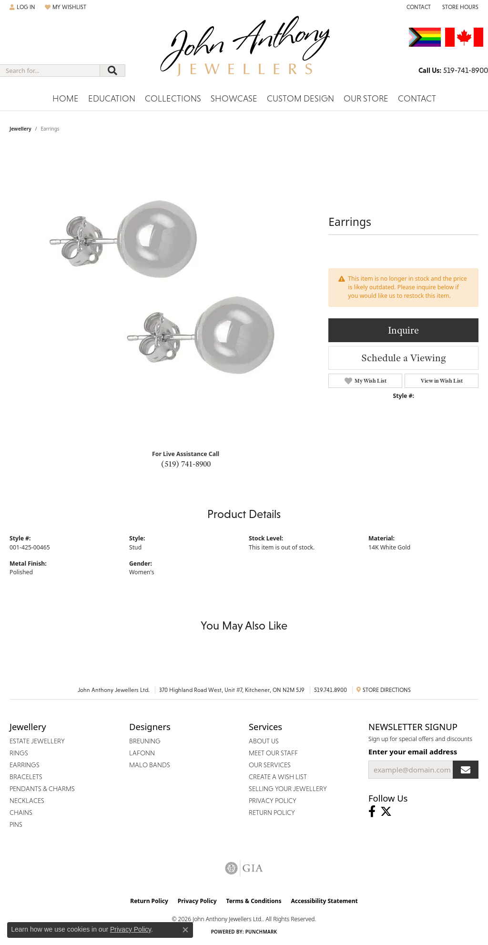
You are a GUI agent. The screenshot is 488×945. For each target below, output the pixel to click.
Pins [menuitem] (16, 824)
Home (65, 98)
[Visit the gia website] (244, 868)
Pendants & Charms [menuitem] (42, 789)
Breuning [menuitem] (145, 741)
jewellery (20, 128)
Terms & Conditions (254, 901)
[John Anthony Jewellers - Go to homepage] (244, 52)
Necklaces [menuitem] (27, 800)
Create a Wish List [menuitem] (278, 777)
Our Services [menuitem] (270, 765)
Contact (417, 98)
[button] (22, 7)
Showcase (234, 98)
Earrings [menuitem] (25, 765)
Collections (173, 98)
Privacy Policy (197, 901)
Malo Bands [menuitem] (149, 765)
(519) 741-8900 (186, 463)
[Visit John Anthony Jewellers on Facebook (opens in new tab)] (372, 811)
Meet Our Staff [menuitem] (273, 753)
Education (111, 98)
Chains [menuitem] (21, 812)
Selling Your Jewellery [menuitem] (288, 789)
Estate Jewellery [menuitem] (37, 741)
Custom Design (300, 98)
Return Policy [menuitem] (272, 812)
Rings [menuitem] (19, 753)
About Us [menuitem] (264, 741)
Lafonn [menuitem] (142, 753)
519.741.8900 (330, 690)
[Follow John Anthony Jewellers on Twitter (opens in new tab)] (386, 811)
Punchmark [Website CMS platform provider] (261, 931)
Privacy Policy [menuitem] (272, 800)
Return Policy (149, 901)
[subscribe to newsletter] (465, 770)
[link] (418, 7)
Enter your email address (412, 751)
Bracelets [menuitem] (26, 777)
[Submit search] (112, 70)
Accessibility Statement (324, 901)
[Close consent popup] (185, 930)
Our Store (366, 98)
